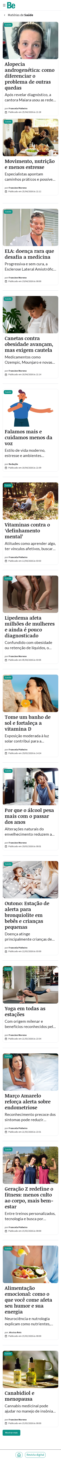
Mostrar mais (11, 1432)
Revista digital (35, 1455)
